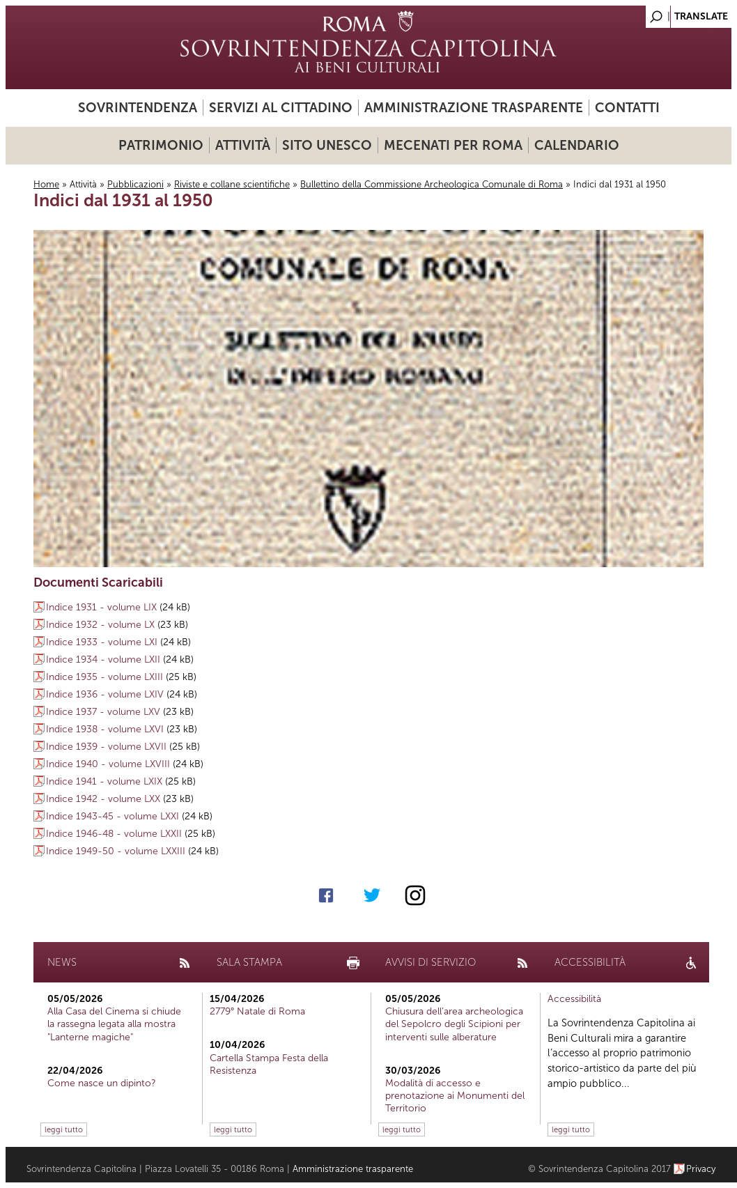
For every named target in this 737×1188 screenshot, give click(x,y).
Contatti (627, 108)
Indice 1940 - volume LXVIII (108, 764)
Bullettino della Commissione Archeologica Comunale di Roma (431, 184)
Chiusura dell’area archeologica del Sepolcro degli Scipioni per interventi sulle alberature (454, 1023)
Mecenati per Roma (453, 145)
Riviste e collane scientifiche (232, 184)
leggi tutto (64, 1129)
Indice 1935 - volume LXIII (104, 677)
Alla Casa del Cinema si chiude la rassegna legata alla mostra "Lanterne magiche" (114, 1023)
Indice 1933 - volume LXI (101, 642)
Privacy (701, 1169)
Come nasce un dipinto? (101, 1083)
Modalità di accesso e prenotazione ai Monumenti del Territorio (455, 1095)
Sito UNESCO (327, 145)
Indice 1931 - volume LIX (101, 607)
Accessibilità (574, 999)
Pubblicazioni (135, 184)
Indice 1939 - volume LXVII (106, 747)
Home (46, 184)
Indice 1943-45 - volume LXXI (112, 816)
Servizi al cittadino (280, 108)
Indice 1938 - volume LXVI (105, 729)
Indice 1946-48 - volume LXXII (114, 834)
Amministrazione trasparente (473, 108)
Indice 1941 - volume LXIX (104, 781)
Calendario (576, 145)
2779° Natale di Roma (257, 1011)
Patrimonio (160, 145)
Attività (242, 145)
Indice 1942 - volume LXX (103, 799)
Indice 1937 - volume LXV (103, 712)
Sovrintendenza (137, 108)
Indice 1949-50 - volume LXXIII (115, 851)
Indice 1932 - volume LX (100, 625)
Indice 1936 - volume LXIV (105, 694)
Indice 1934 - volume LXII (103, 659)
